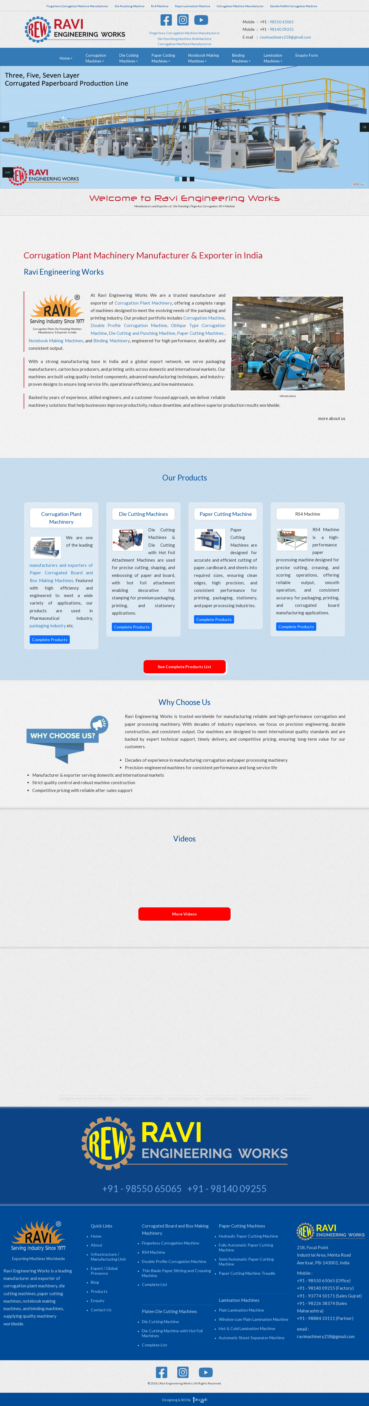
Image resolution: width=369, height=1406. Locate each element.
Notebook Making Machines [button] (203, 58)
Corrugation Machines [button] (96, 58)
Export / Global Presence (104, 1271)
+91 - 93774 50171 (316, 1295)
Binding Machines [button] (240, 58)
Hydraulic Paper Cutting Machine (248, 1236)
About (96, 1244)
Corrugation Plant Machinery (143, 302)
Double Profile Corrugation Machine (129, 325)
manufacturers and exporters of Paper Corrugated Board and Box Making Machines (61, 573)
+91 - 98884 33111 (316, 1318)
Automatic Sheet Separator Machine (252, 1337)
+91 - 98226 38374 (316, 1303)
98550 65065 (282, 22)
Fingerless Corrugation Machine (170, 1242)
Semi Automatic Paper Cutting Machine (246, 1261)
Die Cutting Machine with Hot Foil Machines (172, 1333)
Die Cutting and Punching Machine (142, 333)
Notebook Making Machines (56, 340)
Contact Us (101, 1309)
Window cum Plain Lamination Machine (253, 1319)
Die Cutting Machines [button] (128, 58)
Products (99, 1291)
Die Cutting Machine (160, 1321)
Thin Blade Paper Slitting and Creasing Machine (176, 1273)
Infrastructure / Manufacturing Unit (108, 1256)
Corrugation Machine (204, 317)
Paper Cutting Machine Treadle (247, 1273)
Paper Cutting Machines (200, 333)
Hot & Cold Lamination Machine (247, 1328)
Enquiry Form (306, 55)
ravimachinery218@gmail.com (285, 37)
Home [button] (65, 58)
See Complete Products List (184, 666)
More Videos (184, 913)
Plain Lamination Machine (241, 1310)
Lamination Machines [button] (273, 58)
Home (96, 1236)
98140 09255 (282, 29)
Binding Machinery (111, 340)
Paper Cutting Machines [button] (163, 58)
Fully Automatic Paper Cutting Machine (246, 1247)
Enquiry (97, 1300)
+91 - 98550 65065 (316, 1280)
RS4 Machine (153, 1252)
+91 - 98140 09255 (316, 1288)
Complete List (154, 1284)
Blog (95, 1282)
